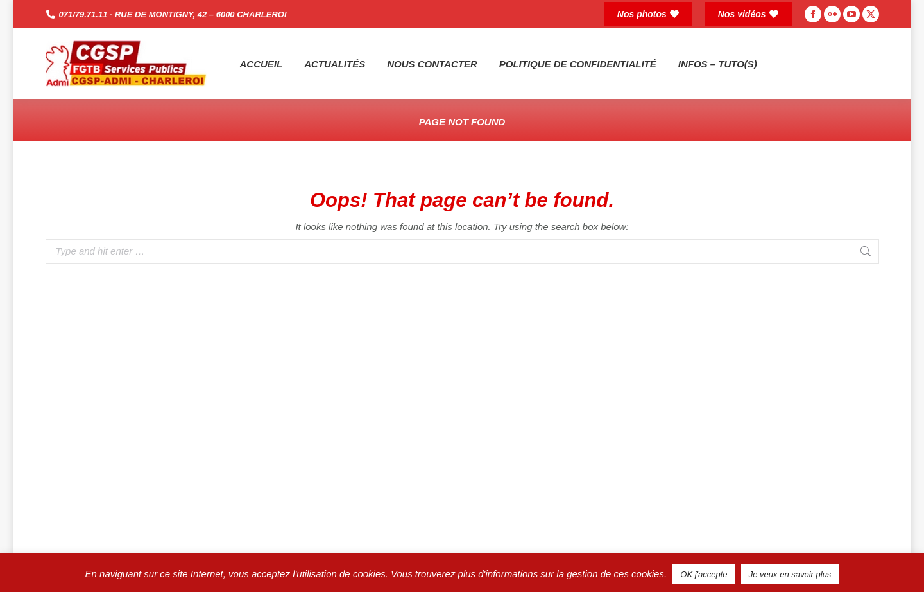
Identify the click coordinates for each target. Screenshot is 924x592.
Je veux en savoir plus (790, 574)
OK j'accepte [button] (703, 574)
